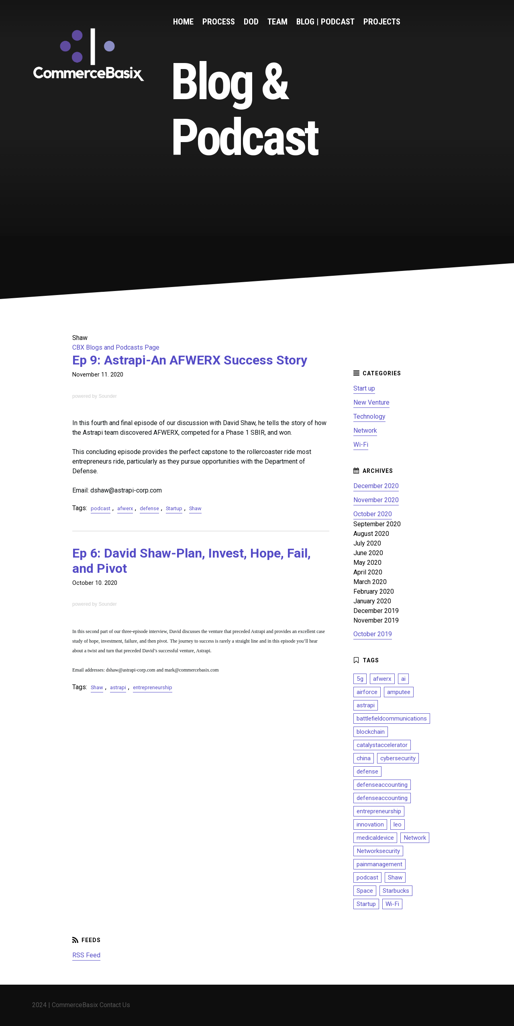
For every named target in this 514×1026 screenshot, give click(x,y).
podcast (100, 508)
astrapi (118, 687)
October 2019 (372, 634)
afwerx (125, 508)
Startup (174, 508)
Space (365, 890)
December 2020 (376, 486)
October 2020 (372, 514)
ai (403, 678)
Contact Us (115, 1005)
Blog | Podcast (325, 21)
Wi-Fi (360, 444)
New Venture (371, 402)
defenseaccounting (382, 784)
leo (398, 824)
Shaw (195, 508)
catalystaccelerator (382, 745)
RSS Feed (86, 955)
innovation (370, 824)
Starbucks (396, 890)
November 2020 (376, 500)
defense (149, 508)
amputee (398, 692)
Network (365, 430)
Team (277, 21)
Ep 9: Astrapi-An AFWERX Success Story (189, 360)
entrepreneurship (152, 687)
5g (360, 678)
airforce (367, 692)
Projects (381, 21)
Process (218, 21)
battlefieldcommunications (392, 718)
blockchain (371, 731)
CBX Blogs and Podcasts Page (115, 347)
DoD (251, 21)
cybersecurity (398, 758)
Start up (364, 388)
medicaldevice (375, 837)
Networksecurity (378, 851)
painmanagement (379, 864)
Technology (369, 416)
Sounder (107, 396)
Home (183, 21)
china (364, 758)
